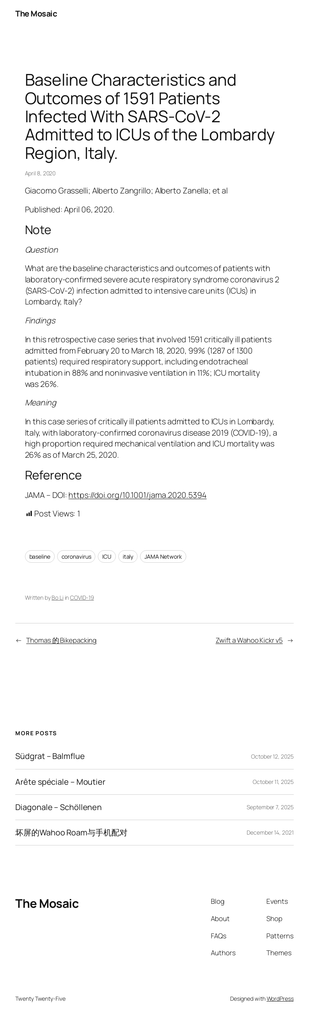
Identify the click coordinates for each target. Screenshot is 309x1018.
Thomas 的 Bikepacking (61, 640)
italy (128, 556)
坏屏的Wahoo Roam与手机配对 (71, 832)
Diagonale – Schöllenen (58, 807)
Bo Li (58, 597)
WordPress (280, 998)
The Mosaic (36, 13)
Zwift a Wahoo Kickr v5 (249, 640)
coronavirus (76, 556)
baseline (39, 556)
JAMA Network (163, 556)
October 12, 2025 (272, 756)
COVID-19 (82, 597)
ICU (106, 556)
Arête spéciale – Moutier (60, 781)
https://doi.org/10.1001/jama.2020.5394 (137, 494)
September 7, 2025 (270, 807)
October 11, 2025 (273, 782)
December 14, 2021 (270, 832)
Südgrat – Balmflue (49, 756)
